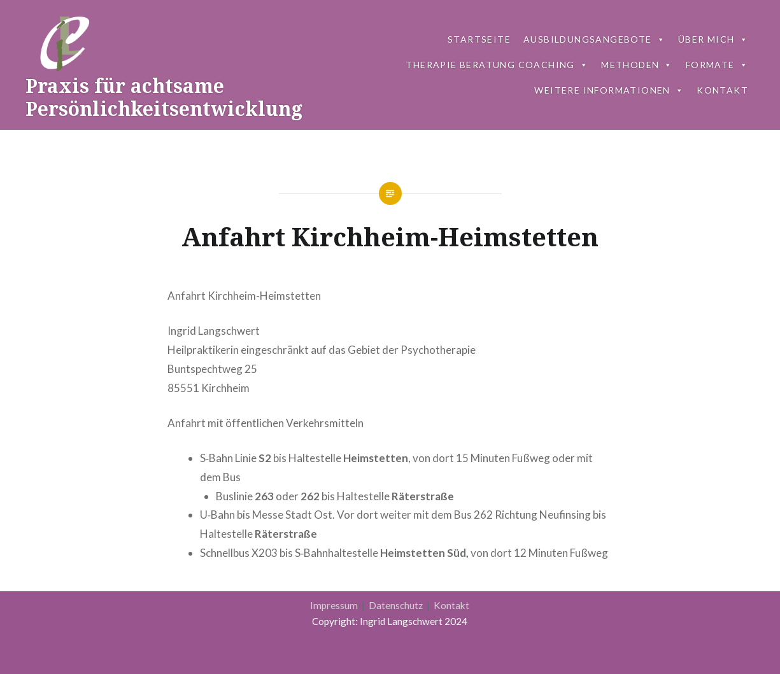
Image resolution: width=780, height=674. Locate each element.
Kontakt (451, 605)
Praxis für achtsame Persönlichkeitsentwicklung (163, 97)
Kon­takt (722, 90)
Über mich (713, 39)
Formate (717, 64)
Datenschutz (397, 605)
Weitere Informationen (609, 90)
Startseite (479, 39)
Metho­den (637, 64)
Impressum (335, 605)
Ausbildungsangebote (594, 39)
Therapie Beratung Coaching (497, 64)
